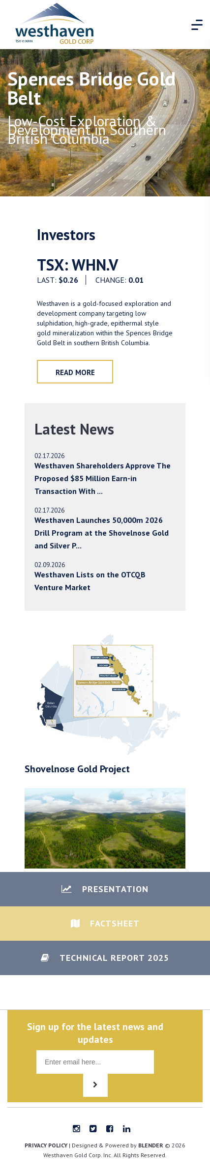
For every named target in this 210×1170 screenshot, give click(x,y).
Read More (75, 372)
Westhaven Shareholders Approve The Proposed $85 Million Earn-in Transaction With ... (102, 478)
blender (150, 1145)
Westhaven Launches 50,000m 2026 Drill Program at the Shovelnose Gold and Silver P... (101, 532)
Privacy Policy (46, 1145)
